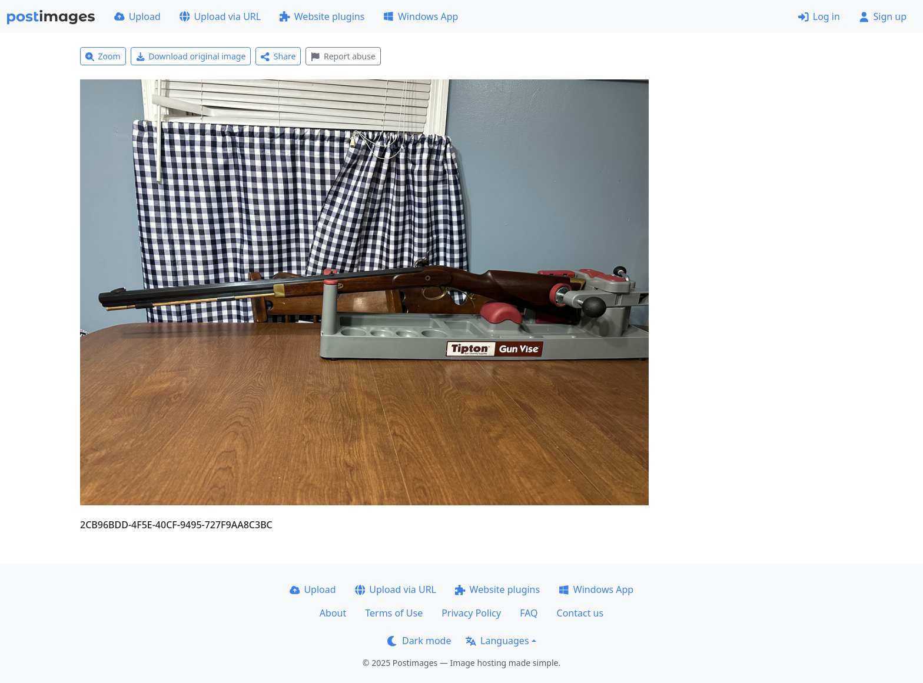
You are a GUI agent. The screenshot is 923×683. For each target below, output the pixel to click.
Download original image (191, 56)
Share (278, 56)
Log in (819, 16)
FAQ (528, 613)
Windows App (420, 16)
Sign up (883, 16)
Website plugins (322, 16)
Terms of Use (394, 613)
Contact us (580, 613)
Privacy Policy (471, 613)
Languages (497, 640)
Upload (137, 16)
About (333, 613)
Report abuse (343, 56)
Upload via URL (220, 16)
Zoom (103, 56)
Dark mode (419, 640)
